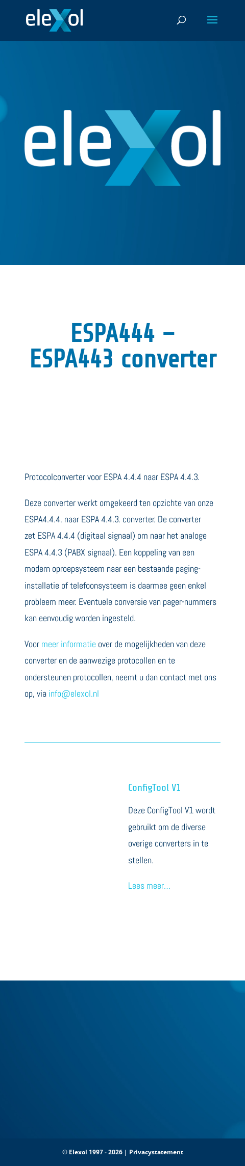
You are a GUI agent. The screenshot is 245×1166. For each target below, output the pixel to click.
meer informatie (68, 644)
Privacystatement (156, 1152)
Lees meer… (149, 885)
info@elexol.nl (73, 693)
